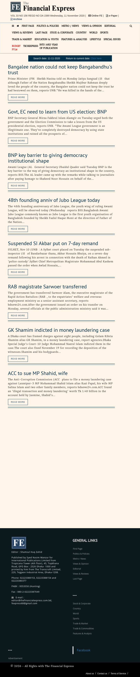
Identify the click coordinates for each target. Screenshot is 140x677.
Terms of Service (118, 673)
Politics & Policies (81, 553)
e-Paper (112, 15)
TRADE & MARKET (22, 39)
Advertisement (15, 658)
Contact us (102, 673)
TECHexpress (30, 46)
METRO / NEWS (70, 25)
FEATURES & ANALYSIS (74, 39)
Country (77, 608)
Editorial (77, 568)
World (76, 613)
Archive (16, 19)
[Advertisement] (109, 472)
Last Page (77, 578)
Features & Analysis (82, 633)
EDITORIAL (110, 25)
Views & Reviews (81, 573)
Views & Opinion (81, 563)
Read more (18, 97)
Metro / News (79, 558)
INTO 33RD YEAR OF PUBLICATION (48, 46)
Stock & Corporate (82, 603)
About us (90, 673)
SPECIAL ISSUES (112, 39)
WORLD (93, 32)
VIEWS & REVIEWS (22, 32)
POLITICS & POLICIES (48, 25)
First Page (77, 548)
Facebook (83, 650)
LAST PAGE (41, 32)
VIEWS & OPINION (92, 25)
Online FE (95, 15)
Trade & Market (80, 623)
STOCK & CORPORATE (61, 32)
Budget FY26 (16, 48)
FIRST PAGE (28, 25)
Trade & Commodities (83, 628)
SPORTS (104, 32)
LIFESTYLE (95, 39)
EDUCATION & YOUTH (47, 39)
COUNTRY (81, 32)
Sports (76, 618)
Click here (96, 58)
